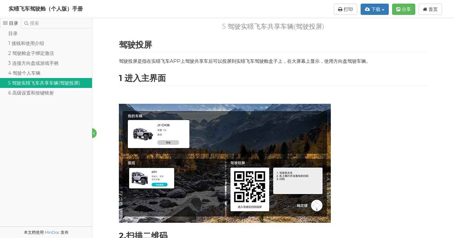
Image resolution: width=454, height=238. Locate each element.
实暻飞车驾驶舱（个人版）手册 (46, 9)
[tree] (46, 63)
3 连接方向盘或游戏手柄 (33, 63)
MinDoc (52, 232)
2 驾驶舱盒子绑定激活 (31, 53)
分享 (403, 9)
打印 (345, 9)
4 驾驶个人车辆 (24, 73)
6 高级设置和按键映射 (31, 93)
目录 (13, 33)
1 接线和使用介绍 (26, 43)
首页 (430, 9)
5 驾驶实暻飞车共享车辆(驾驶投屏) (44, 83)
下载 (374, 9)
